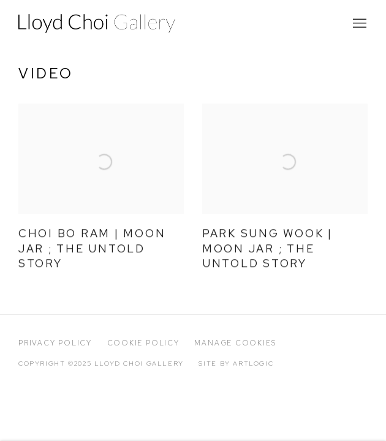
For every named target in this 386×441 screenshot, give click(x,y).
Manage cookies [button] (235, 343)
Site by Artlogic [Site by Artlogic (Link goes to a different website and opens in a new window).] (236, 363)
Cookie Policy (143, 343)
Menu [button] (358, 24)
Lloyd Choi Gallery (98, 23)
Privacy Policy (55, 343)
